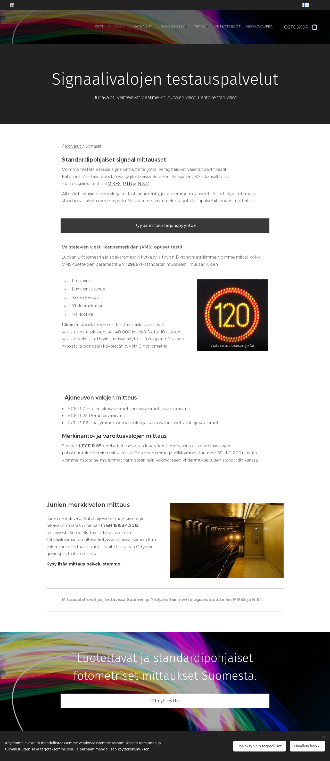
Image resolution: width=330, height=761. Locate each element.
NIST (143, 183)
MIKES (114, 183)
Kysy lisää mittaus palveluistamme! (84, 564)
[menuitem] (227, 27)
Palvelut (73, 146)
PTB (127, 183)
